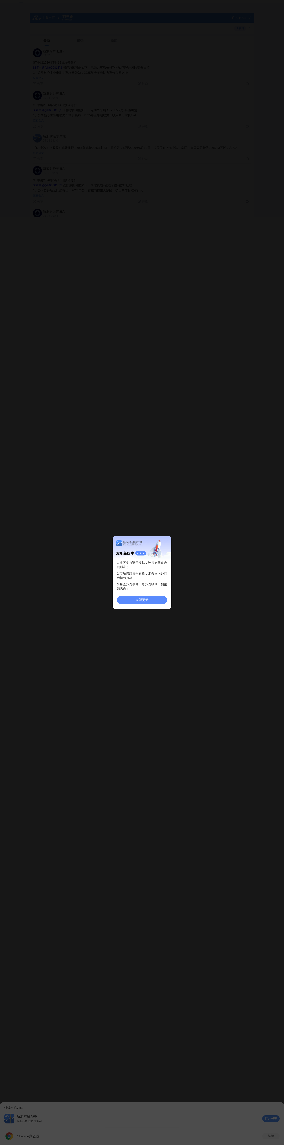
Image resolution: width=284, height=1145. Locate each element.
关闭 (167, 540)
